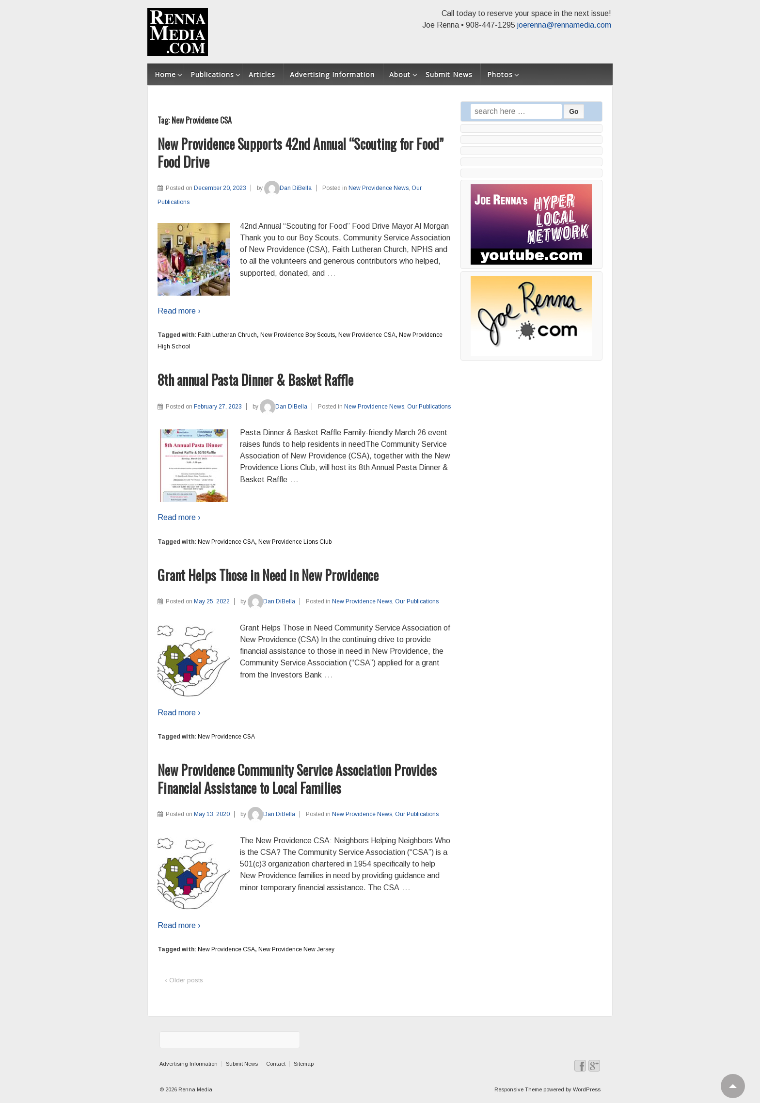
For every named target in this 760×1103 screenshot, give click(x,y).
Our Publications (429, 406)
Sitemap (304, 1064)
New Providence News (378, 188)
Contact (275, 1064)
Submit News (449, 74)
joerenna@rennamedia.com (564, 25)
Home (165, 74)
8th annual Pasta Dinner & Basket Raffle (255, 380)
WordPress (587, 1089)
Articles (262, 74)
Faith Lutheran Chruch (227, 334)
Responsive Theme (518, 1089)
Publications (212, 74)
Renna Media (194, 1089)
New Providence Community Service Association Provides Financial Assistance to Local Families (297, 778)
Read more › (179, 311)
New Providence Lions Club (295, 541)
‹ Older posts (184, 980)
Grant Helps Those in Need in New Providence (268, 575)
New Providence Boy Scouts (297, 334)
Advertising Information (332, 74)
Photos (500, 74)
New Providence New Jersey (296, 949)
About (400, 74)
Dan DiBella (288, 188)
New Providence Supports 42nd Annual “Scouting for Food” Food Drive (300, 152)
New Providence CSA (367, 334)
